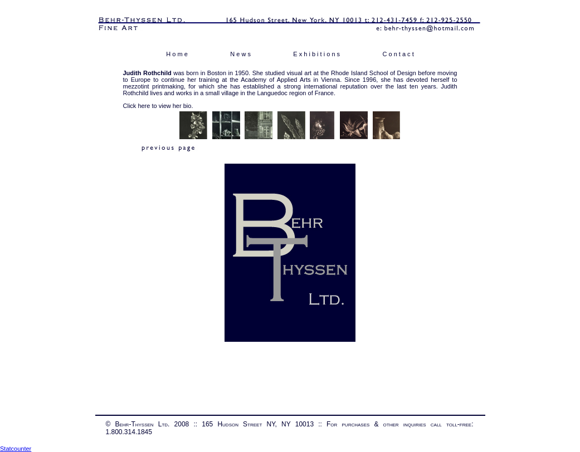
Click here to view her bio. (158, 105)
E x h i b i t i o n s (316, 54)
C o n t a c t (397, 54)
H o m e (177, 54)
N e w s (240, 54)
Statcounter (15, 448)
